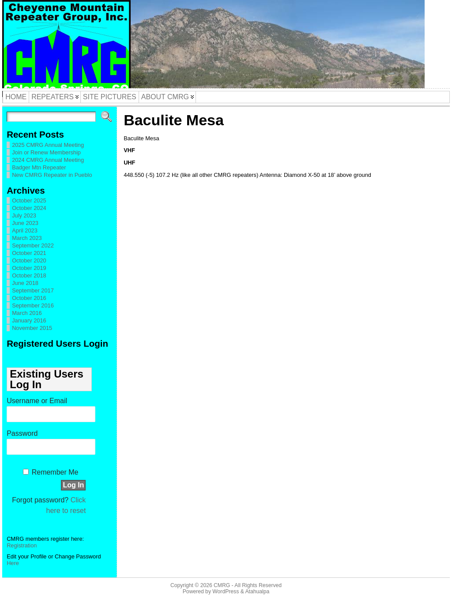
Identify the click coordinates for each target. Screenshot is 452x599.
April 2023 (25, 230)
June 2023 (25, 223)
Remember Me (55, 472)
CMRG (222, 585)
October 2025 (29, 200)
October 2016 (29, 298)
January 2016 (29, 320)
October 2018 (29, 275)
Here (13, 563)
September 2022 (33, 245)
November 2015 (32, 328)
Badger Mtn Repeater (39, 167)
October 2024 (29, 208)
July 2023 (24, 215)
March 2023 (27, 238)
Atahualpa (257, 591)
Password (22, 433)
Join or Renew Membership (46, 152)
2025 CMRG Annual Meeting (48, 145)
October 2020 (29, 260)
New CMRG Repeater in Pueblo (52, 175)
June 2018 (25, 283)
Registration (22, 545)
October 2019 (29, 268)
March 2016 (27, 313)
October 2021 (29, 253)
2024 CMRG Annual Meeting (48, 160)
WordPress (225, 591)
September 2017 (33, 290)
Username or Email (37, 400)
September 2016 (33, 305)
